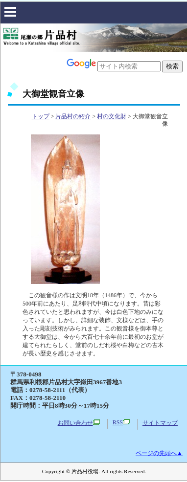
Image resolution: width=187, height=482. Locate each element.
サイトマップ (160, 422)
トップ (40, 116)
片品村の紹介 (73, 116)
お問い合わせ (79, 422)
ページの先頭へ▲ (159, 453)
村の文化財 (111, 116)
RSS (121, 422)
